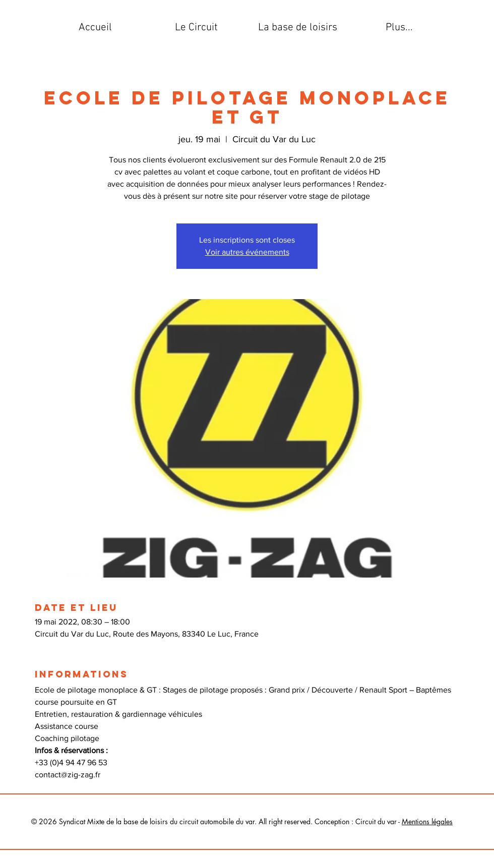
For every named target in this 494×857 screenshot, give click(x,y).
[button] (196, 28)
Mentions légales (427, 821)
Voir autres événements (247, 252)
